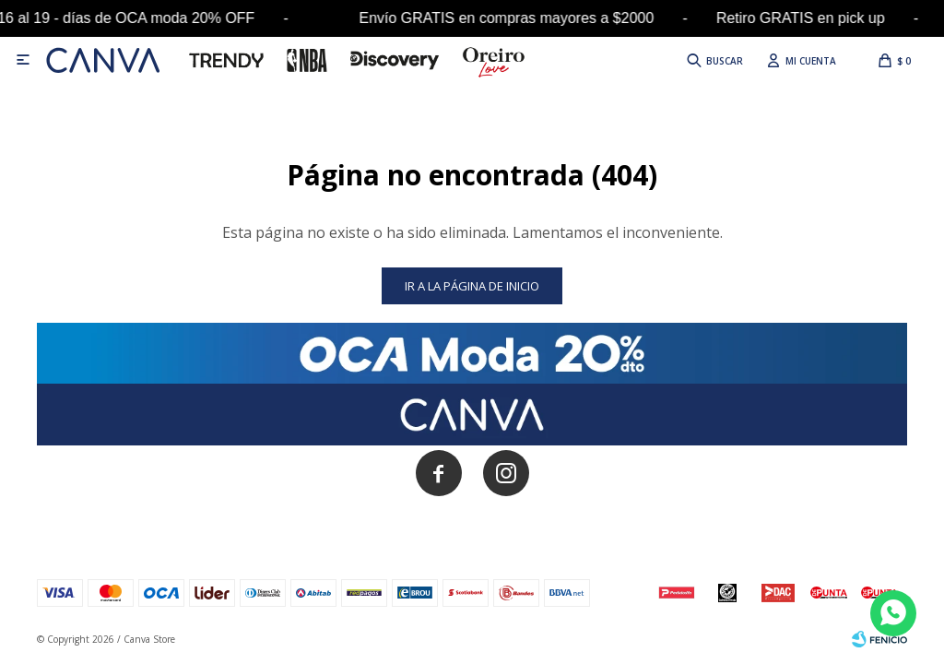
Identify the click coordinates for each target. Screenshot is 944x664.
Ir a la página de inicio (472, 286)
